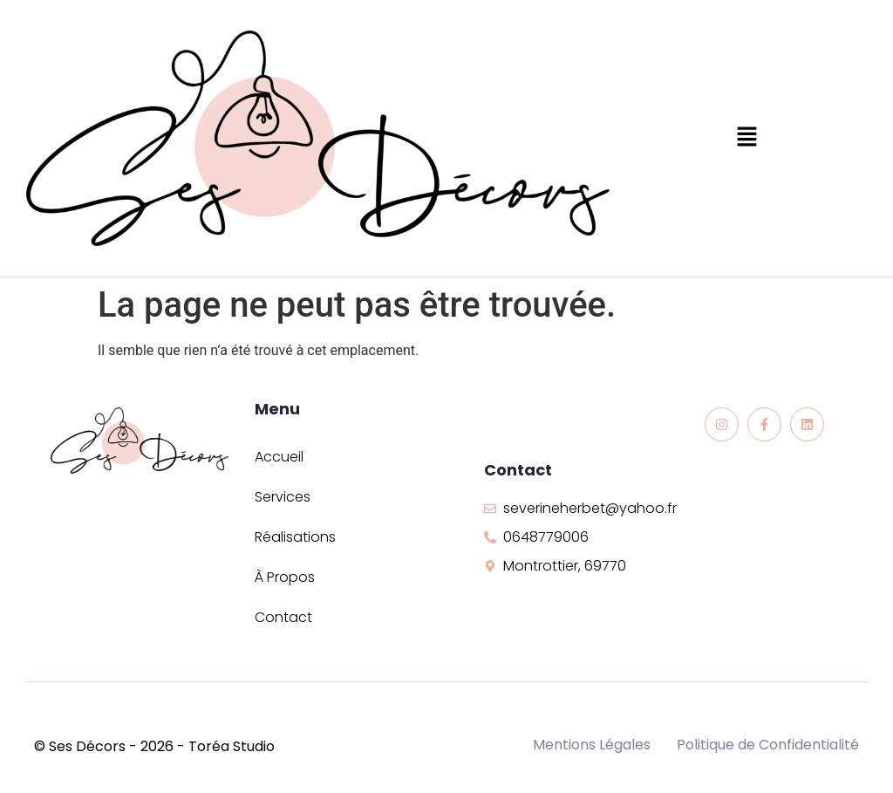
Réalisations (295, 537)
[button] (747, 138)
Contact (283, 617)
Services (282, 497)
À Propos (285, 577)
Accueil (279, 457)
